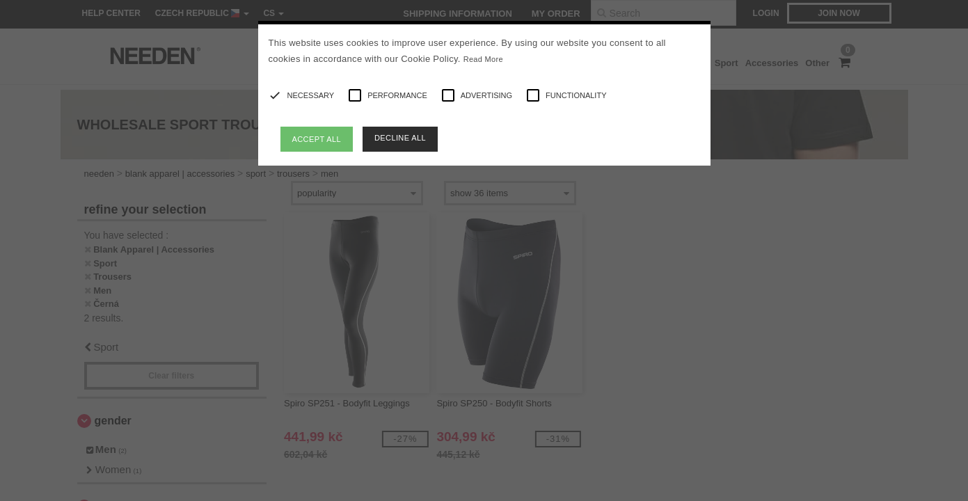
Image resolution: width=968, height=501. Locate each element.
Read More (483, 59)
